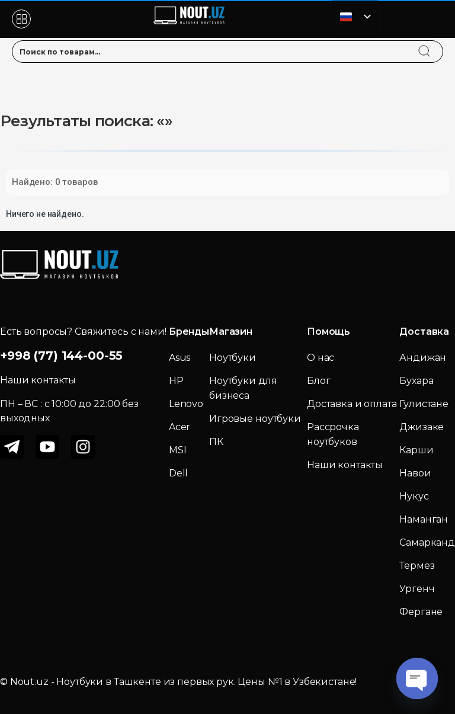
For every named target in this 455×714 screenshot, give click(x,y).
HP (176, 380)
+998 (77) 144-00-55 (61, 355)
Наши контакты (345, 464)
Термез (416, 565)
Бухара (416, 380)
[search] (435, 43)
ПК (216, 441)
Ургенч (416, 588)
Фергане (421, 611)
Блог (318, 380)
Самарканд (427, 542)
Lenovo (186, 403)
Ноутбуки (232, 357)
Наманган (423, 519)
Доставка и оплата (352, 403)
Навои (415, 473)
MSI (178, 450)
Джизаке (421, 427)
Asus (179, 357)
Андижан (422, 357)
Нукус (413, 496)
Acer (179, 427)
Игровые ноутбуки (255, 418)
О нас (320, 357)
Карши (416, 450)
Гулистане (423, 403)
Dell (178, 473)
